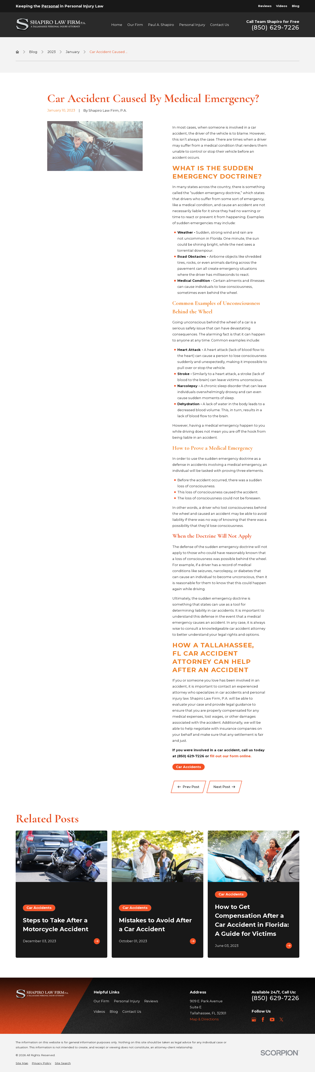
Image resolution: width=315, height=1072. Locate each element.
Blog (295, 6)
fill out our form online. (230, 756)
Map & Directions (204, 1019)
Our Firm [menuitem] (135, 25)
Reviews (265, 6)
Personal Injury (127, 1001)
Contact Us (131, 1012)
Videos (281, 6)
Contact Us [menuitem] (219, 25)
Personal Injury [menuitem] (192, 25)
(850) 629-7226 (275, 28)
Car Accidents (188, 767)
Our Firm (101, 1001)
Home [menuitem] (116, 25)
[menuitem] (22, 1063)
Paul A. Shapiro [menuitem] (161, 25)
